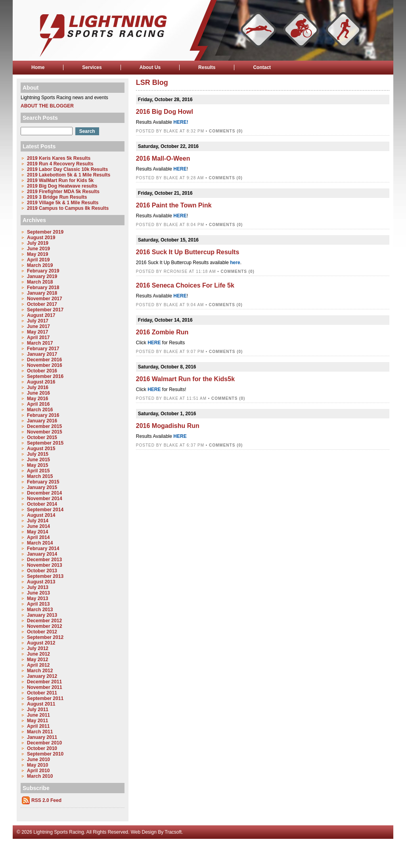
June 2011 (38, 715)
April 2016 (38, 404)
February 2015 (43, 482)
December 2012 (44, 620)
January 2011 (42, 737)
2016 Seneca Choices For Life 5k (185, 285)
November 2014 (44, 498)
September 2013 (45, 576)
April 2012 (38, 665)
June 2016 (38, 393)
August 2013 (41, 582)
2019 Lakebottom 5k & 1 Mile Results (68, 175)
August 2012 (41, 643)
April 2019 (38, 260)
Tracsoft (173, 832)
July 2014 (37, 521)
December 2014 (44, 493)
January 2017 (42, 354)
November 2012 (44, 626)
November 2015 (44, 432)
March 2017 (40, 343)
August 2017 (41, 315)
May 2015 (37, 465)
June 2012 (38, 654)
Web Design (144, 832)
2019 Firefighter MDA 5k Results (63, 191)
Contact (262, 67)
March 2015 (40, 476)
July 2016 (37, 387)
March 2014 (40, 543)
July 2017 (37, 321)
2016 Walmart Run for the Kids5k (185, 379)
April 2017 (38, 337)
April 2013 (38, 604)
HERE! (180, 122)
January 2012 (42, 676)
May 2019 (37, 254)
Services (92, 67)
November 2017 (44, 298)
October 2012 (42, 632)
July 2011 (37, 709)
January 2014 (42, 554)
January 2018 (42, 293)
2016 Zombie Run (162, 332)
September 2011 (45, 698)
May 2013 (37, 598)
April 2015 (38, 471)
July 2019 (37, 243)
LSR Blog (152, 82)
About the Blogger (47, 106)
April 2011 (38, 726)
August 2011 (41, 704)
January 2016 (42, 421)
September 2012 (45, 637)
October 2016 (42, 371)
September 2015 (45, 443)
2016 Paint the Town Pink (174, 205)
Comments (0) (226, 131)
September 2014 (45, 509)
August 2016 (41, 382)
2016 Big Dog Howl (164, 111)
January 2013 (42, 615)
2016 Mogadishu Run (167, 425)
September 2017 (45, 310)
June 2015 (38, 459)
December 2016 (44, 360)
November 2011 (44, 687)
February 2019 (43, 271)
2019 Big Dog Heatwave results (62, 186)
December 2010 (44, 743)
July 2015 (37, 454)
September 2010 (45, 754)
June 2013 (38, 593)
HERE (179, 169)
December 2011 (44, 682)
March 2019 (40, 265)
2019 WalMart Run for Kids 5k (60, 180)
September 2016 (45, 376)
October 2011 (42, 693)
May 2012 (37, 659)
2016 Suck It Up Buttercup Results (187, 252)
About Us (150, 67)
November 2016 (44, 365)
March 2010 (40, 776)
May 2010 (37, 765)
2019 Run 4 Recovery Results (60, 164)
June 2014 (38, 526)
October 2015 (42, 437)
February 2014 (43, 548)
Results (206, 67)
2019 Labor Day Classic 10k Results (67, 169)
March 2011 (40, 732)
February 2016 (43, 415)
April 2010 (38, 770)
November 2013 (44, 565)
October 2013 (42, 570)
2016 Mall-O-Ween (163, 158)
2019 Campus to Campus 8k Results (68, 208)
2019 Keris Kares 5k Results (58, 158)
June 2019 (38, 248)
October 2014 (42, 504)
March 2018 (40, 282)
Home (37, 67)
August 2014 (41, 515)
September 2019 (45, 232)
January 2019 (42, 276)
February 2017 (43, 348)
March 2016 (40, 409)
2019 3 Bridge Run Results (57, 197)
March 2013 (40, 609)
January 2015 (42, 487)
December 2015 (44, 426)
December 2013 (44, 559)
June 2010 (38, 759)
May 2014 (37, 532)
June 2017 (38, 326)
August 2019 (41, 237)
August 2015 (41, 448)
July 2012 (37, 648)
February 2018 (43, 287)
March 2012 (40, 670)
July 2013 (37, 587)
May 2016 (37, 398)
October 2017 (42, 304)
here (235, 262)
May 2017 (37, 332)
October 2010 (42, 748)
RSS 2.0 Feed (46, 800)
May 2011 (37, 720)
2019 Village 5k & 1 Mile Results (63, 202)
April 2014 (38, 537)
